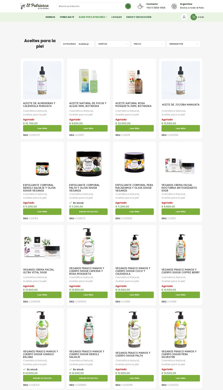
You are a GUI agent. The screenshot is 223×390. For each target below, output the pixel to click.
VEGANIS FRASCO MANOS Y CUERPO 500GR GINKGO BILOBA (40, 354)
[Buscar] (94, 6)
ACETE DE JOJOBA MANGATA (180, 104)
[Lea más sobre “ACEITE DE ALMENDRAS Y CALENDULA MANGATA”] (42, 128)
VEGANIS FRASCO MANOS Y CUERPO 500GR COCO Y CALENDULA (132, 271)
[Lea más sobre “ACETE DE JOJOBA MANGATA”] (181, 128)
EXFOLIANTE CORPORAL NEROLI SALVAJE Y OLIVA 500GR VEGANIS (39, 188)
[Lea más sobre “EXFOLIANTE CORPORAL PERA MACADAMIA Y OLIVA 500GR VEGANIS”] (134, 211)
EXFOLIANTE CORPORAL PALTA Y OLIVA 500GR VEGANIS (84, 188)
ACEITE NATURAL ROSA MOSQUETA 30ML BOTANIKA (133, 104)
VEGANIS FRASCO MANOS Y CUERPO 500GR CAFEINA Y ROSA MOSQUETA (86, 271)
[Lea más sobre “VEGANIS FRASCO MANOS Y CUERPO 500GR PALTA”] (134, 378)
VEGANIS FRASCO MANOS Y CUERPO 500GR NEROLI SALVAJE (86, 354)
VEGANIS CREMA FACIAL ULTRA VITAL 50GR (38, 271)
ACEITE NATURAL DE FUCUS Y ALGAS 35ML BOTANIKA (87, 104)
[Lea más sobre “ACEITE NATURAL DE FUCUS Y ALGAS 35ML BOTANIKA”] (88, 128)
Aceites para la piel (34, 114)
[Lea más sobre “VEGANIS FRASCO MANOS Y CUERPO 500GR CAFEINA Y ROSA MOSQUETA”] (88, 295)
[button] (88, 211)
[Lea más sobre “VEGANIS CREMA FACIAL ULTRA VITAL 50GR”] (42, 295)
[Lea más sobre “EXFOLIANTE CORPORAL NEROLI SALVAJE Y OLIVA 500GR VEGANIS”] (42, 211)
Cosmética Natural (35, 110)
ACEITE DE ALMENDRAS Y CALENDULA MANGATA (39, 104)
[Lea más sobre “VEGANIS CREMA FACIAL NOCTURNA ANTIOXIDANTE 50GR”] (181, 211)
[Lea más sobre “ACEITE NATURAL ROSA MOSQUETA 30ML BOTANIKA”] (134, 128)
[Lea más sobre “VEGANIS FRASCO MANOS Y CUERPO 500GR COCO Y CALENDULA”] (134, 295)
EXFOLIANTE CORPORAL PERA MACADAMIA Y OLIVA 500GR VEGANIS (134, 188)
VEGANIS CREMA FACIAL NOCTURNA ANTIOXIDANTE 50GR (179, 188)
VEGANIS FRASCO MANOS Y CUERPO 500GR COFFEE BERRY (181, 271)
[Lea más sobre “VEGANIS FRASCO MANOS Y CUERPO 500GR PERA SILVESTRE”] (181, 378)
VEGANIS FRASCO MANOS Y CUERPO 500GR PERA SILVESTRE (179, 354)
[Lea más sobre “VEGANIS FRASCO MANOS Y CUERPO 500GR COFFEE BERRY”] (181, 295)
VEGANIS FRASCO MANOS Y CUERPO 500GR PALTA (132, 354)
